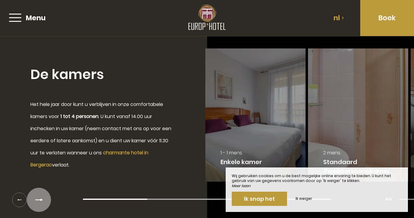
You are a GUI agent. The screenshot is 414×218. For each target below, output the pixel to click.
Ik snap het (259, 199)
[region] (207, 118)
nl (339, 18)
